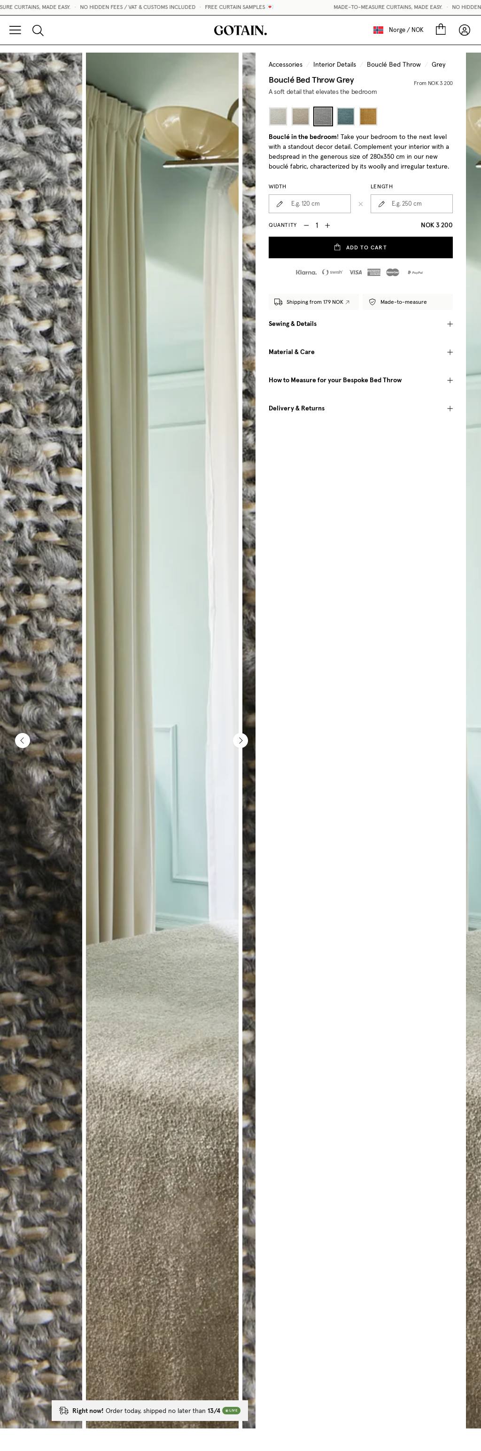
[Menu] (15, 30)
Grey (438, 65)
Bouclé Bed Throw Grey (311, 79)
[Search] (38, 30)
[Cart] (440, 30)
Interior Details (334, 65)
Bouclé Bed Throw (394, 65)
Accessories (286, 65)
